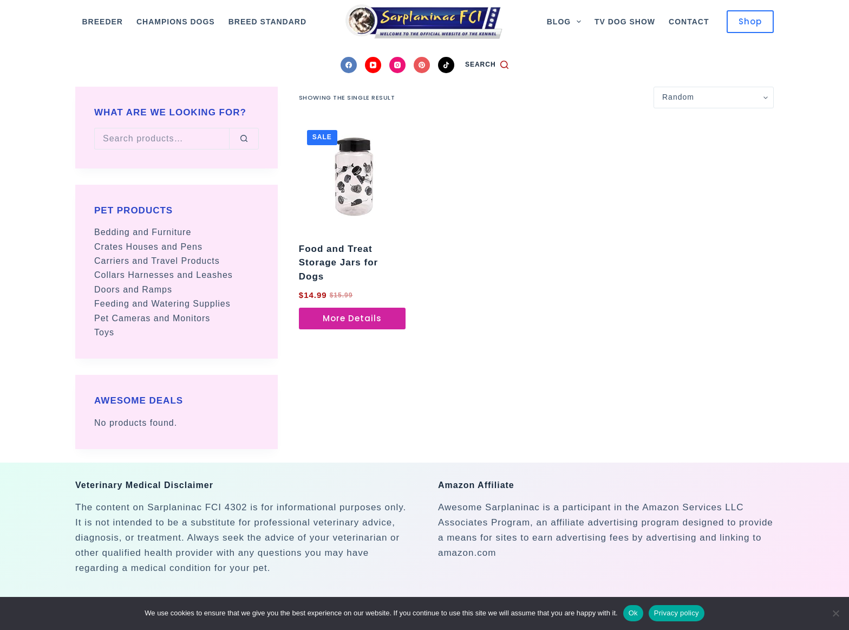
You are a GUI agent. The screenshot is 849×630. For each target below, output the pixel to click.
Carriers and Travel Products (157, 260)
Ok (633, 613)
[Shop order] (714, 97)
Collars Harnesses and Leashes (163, 275)
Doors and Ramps (133, 289)
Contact (689, 21)
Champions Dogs (175, 21)
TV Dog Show (625, 21)
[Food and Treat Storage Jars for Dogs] (352, 175)
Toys (104, 332)
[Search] (486, 65)
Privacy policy (676, 613)
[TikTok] (446, 65)
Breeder (102, 21)
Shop (750, 21)
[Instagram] (397, 65)
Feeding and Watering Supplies (162, 303)
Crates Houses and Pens (148, 246)
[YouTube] (373, 65)
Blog (566, 21)
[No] (835, 613)
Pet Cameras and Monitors (152, 318)
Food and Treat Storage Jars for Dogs (338, 263)
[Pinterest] (422, 65)
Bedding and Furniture (142, 232)
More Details (352, 318)
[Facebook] (349, 65)
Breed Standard (267, 21)
